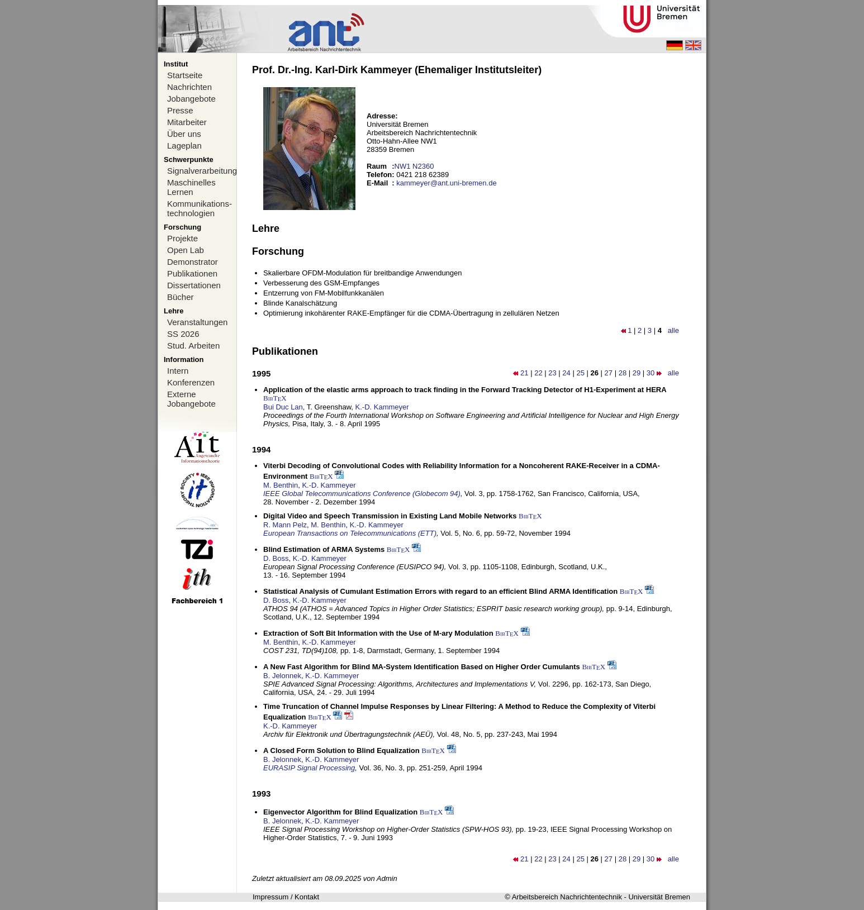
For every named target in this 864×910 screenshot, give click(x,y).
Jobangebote (191, 98)
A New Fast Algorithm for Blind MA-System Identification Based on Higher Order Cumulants (421, 667)
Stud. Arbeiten (193, 345)
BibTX (275, 398)
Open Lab (185, 250)
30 (650, 373)
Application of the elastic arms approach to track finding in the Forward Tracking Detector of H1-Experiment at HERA (465, 389)
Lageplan (184, 145)
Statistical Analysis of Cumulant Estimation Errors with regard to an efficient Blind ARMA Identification (440, 591)
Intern (177, 370)
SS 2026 (183, 334)
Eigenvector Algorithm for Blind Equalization (340, 812)
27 (609, 373)
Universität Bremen (659, 897)
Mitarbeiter (187, 122)
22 (538, 373)
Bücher (180, 297)
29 (636, 373)
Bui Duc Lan (283, 407)
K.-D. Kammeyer (382, 407)
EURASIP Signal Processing (309, 768)
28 (622, 373)
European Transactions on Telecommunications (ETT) (349, 533)
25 (580, 373)
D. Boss (276, 558)
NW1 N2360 (414, 166)
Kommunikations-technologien (199, 208)
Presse (180, 110)
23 (552, 373)
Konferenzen (191, 382)
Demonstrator (192, 261)
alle (673, 330)
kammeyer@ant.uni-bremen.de (446, 183)
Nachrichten (189, 87)
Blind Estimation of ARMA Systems (323, 549)
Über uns (184, 134)
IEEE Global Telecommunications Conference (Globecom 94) (362, 493)
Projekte (182, 238)
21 (524, 373)
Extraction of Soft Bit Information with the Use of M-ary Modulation (378, 633)
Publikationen (192, 273)
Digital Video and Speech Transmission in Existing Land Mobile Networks (389, 516)
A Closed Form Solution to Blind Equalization (341, 750)
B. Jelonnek (282, 675)
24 (566, 373)
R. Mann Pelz (285, 525)
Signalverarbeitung (201, 170)
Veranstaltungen (197, 322)
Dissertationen (194, 285)
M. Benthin (280, 485)
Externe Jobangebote (191, 398)
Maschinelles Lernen (191, 187)
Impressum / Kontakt (286, 897)
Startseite (184, 75)
